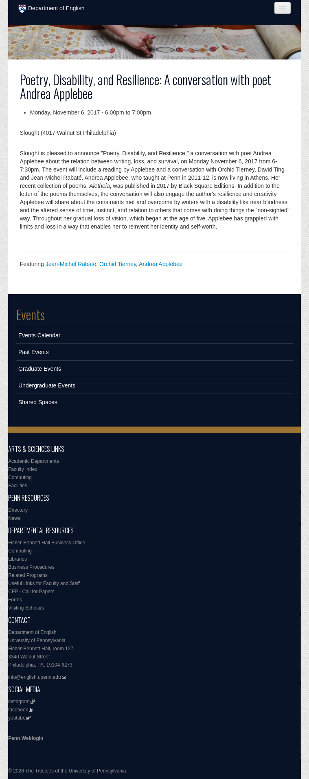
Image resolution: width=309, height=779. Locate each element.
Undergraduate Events (46, 385)
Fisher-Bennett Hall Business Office (46, 543)
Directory (18, 510)
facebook (18, 710)
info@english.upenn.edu (34, 677)
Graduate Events (39, 368)
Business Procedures (31, 567)
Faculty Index (22, 469)
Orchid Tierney (117, 264)
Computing (20, 477)
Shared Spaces (37, 402)
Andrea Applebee (160, 264)
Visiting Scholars (26, 608)
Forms (15, 600)
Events (30, 314)
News (14, 518)
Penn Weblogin (25, 738)
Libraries (17, 559)
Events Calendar (39, 335)
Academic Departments (33, 461)
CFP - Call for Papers (31, 591)
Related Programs (28, 575)
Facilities (17, 486)
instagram (19, 701)
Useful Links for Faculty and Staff (44, 583)
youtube (17, 718)
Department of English (51, 8)
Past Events (33, 352)
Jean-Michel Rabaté (71, 264)
